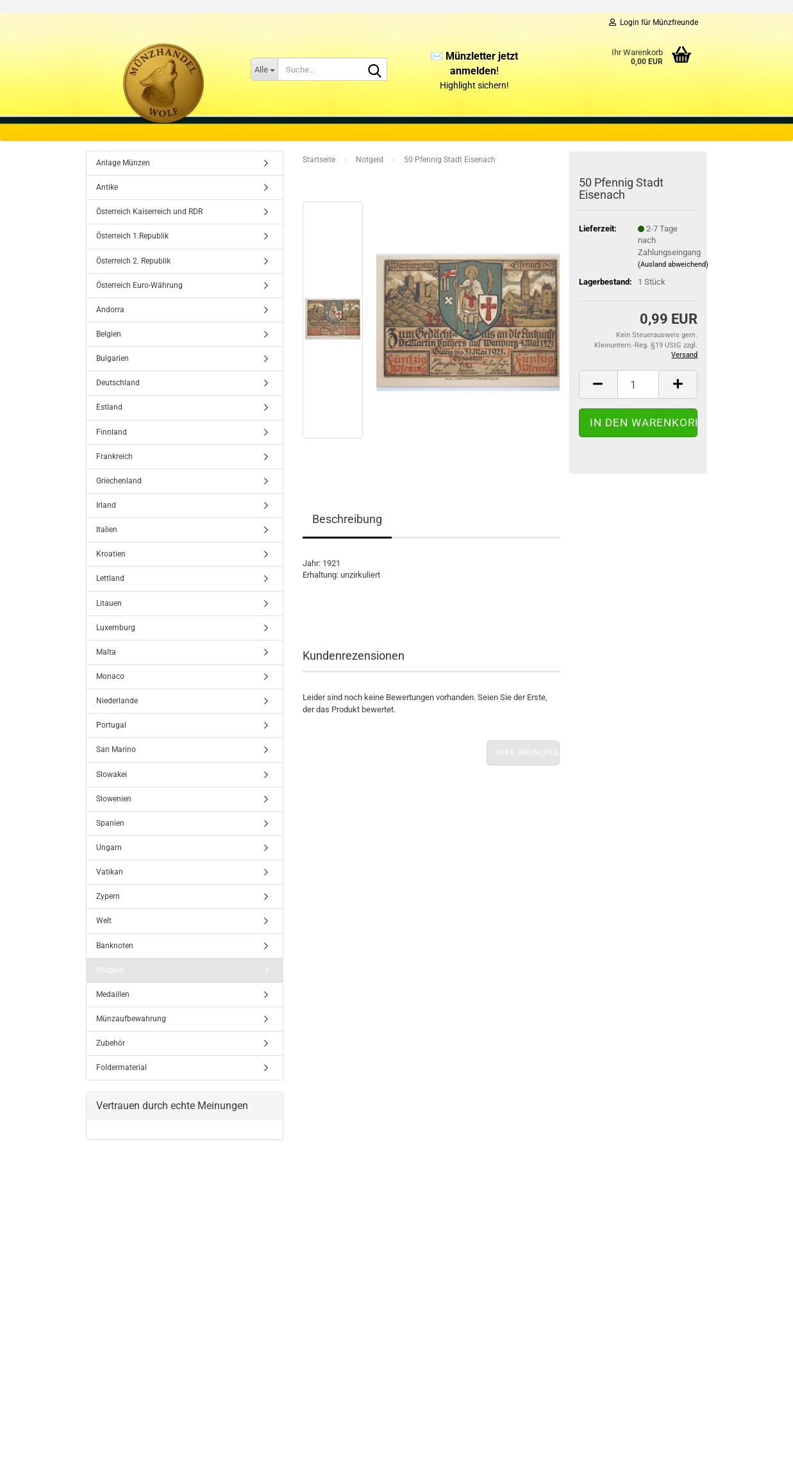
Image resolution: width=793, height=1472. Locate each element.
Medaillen (112, 994)
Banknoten (114, 945)
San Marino (116, 749)
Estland (109, 407)
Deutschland (118, 382)
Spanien (110, 823)
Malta (106, 652)
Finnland (111, 432)
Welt (104, 920)
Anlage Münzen (123, 162)
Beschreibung (347, 519)
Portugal (111, 725)
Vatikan (109, 871)
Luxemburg (115, 627)
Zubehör (110, 1043)
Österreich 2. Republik (133, 260)
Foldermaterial (121, 1067)
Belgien (108, 334)
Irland (106, 505)
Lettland (110, 578)
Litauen (109, 603)
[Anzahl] (638, 384)
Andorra (110, 309)
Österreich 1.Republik (132, 235)
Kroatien (111, 553)
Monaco (110, 676)
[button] (598, 384)
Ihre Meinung (527, 752)
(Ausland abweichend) (673, 264)
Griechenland (119, 480)
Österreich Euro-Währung (139, 285)
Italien (106, 529)
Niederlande (117, 700)
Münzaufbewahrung (131, 1018)
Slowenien (113, 798)
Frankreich (114, 456)
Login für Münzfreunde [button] (653, 22)
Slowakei (111, 774)
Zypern (108, 896)
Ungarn (109, 847)
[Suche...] (264, 69)
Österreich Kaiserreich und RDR (149, 211)
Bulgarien (112, 358)
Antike (107, 187)
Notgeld (110, 970)
